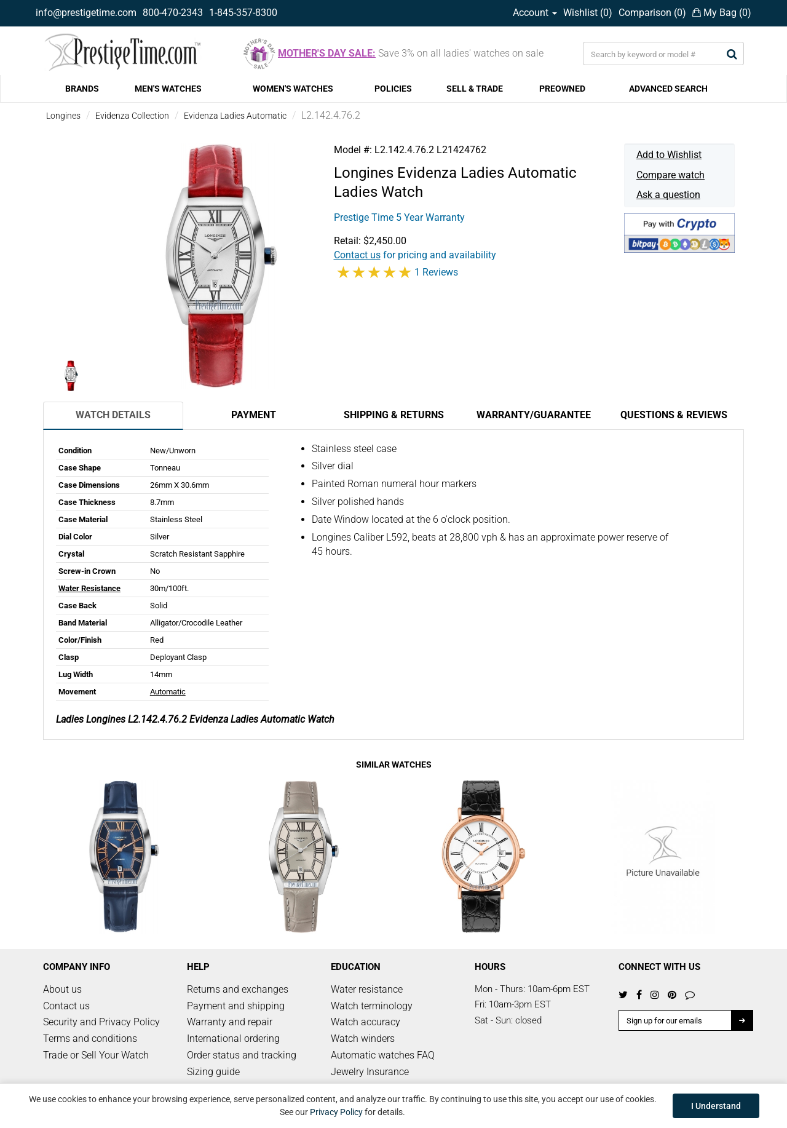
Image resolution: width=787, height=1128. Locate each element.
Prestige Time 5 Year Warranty (399, 217)
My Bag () (721, 12)
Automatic (168, 691)
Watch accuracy (365, 1022)
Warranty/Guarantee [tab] (534, 415)
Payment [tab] (253, 415)
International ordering (233, 1038)
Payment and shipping (236, 1006)
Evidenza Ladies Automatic (235, 116)
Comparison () (652, 12)
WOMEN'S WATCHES (293, 88)
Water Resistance (89, 588)
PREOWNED (562, 88)
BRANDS (82, 88)
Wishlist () (587, 12)
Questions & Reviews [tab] (673, 415)
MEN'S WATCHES (168, 88)
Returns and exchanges (237, 989)
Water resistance (367, 989)
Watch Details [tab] (113, 415)
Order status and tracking (241, 1055)
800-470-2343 (173, 12)
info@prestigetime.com (86, 12)
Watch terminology (372, 1006)
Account (535, 12)
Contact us (66, 1006)
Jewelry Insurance (370, 1072)
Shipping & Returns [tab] (394, 415)
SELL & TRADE (474, 88)
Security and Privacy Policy (101, 1022)
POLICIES (393, 88)
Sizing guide (213, 1072)
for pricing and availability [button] (415, 255)
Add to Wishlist (669, 155)
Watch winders (363, 1038)
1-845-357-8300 (243, 12)
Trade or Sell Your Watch (96, 1055)
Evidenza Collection (132, 116)
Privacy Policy (336, 1112)
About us (62, 989)
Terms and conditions (90, 1038)
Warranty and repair (229, 1022)
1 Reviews (436, 272)
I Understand (716, 1106)
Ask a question (668, 195)
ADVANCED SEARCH (668, 88)
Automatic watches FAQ (383, 1055)
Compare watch (670, 175)
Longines (63, 116)
